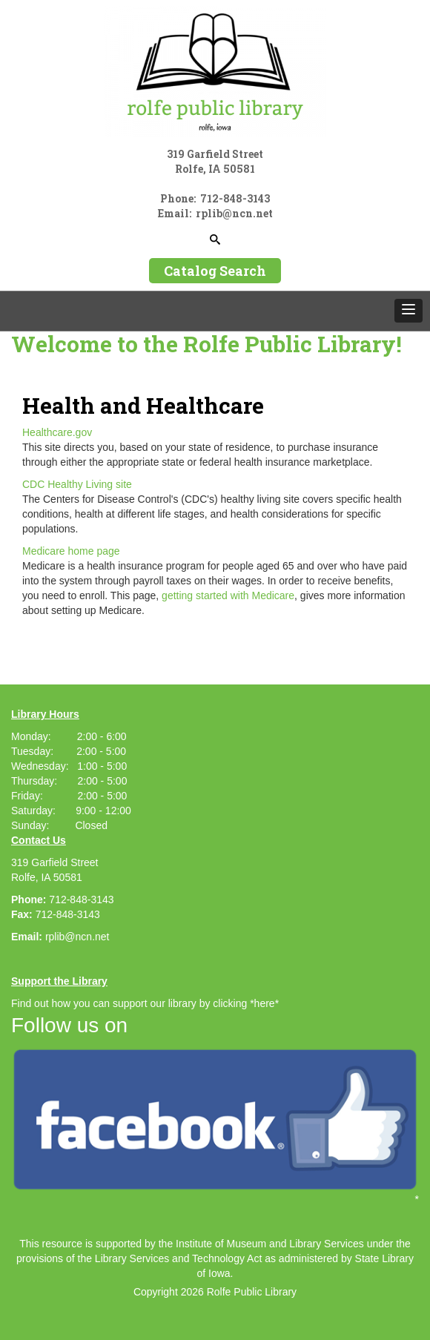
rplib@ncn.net (77, 937)
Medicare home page (71, 551)
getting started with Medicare (228, 595)
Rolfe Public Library (252, 1292)
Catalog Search (215, 271)
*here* (264, 1003)
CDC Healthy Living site (77, 484)
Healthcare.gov (57, 432)
